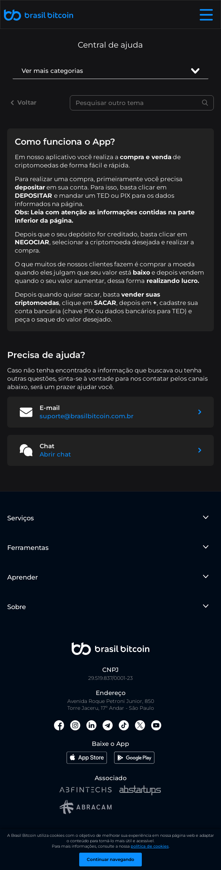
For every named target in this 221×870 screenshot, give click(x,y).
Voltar (23, 102)
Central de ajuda (110, 45)
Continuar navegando (110, 859)
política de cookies (150, 846)
